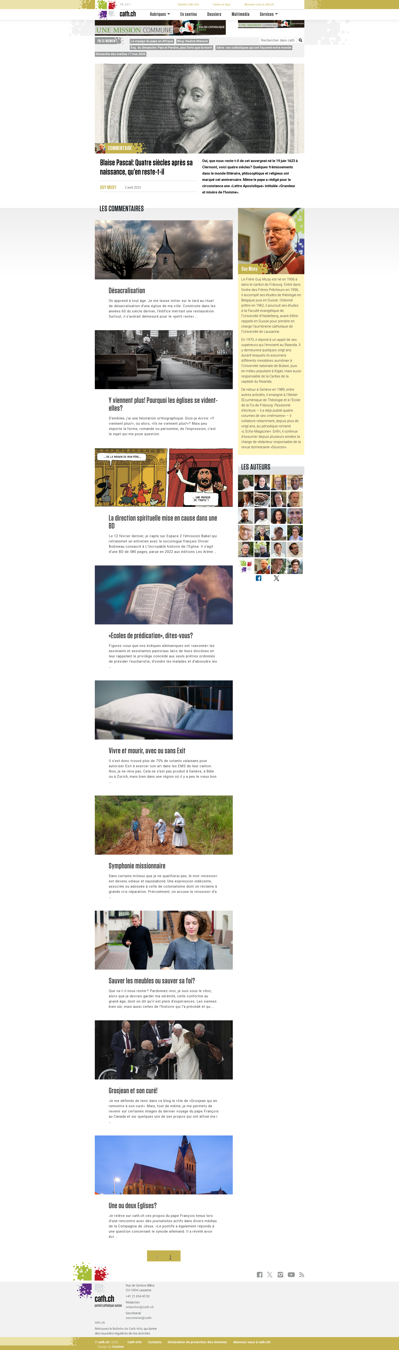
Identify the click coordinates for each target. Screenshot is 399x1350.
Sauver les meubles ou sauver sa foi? (152, 981)
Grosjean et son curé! (133, 1091)
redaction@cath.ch (140, 1307)
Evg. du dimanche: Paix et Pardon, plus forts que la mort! (171, 47)
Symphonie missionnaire (137, 866)
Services (267, 14)
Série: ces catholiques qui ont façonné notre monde (253, 47)
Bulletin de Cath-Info (127, 1328)
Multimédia (241, 14)
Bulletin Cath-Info (188, 4)
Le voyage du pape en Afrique (152, 41)
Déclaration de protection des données (197, 1342)
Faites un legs (221, 4)
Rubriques (158, 14)
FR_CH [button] (124, 4)
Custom (118, 1346)
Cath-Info (134, 1342)
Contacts (155, 1342)
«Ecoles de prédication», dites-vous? (151, 636)
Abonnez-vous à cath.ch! (259, 4)
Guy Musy (108, 187)
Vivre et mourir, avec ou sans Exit (147, 751)
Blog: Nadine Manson (192, 41)
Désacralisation (127, 291)
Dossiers (214, 14)
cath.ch (103, 1342)
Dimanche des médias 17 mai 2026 (120, 54)
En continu (188, 14)
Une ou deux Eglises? (133, 1206)
